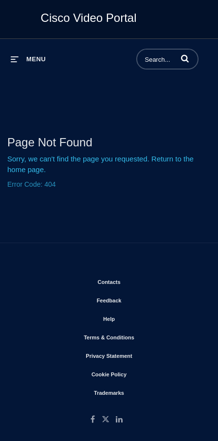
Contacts (136, 280)
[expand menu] (28, 59)
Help (136, 317)
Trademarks (137, 391)
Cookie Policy (136, 372)
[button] (185, 58)
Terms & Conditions (137, 335)
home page (25, 169)
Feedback (137, 298)
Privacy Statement (136, 354)
